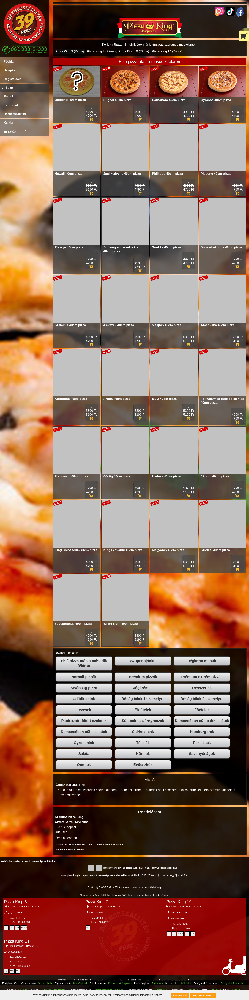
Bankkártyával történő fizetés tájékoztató (123, 868)
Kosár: (12, 131)
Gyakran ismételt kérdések (141, 895)
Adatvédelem (162, 895)
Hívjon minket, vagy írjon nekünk (171, 875)
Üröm (24, 927)
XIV (12, 971)
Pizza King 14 (16, 941)
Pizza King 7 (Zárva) (101, 51)
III (11, 927)
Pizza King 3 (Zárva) (69, 51)
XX (192, 933)
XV (17, 971)
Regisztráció (12, 79)
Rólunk (9, 96)
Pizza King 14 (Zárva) (167, 51)
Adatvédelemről (203, 995)
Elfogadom (179, 995)
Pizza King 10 (179, 901)
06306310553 (177, 918)
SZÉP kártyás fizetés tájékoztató (161, 868)
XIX (187, 933)
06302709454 (96, 912)
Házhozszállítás (15, 114)
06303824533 (15, 952)
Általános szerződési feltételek (95, 895)
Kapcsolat (11, 105)
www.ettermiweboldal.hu (135, 887)
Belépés (9, 70)
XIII (17, 927)
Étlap (9, 87)
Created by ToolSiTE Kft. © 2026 (103, 887)
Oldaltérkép (155, 887)
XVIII (180, 933)
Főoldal (9, 61)
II (6, 927)
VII (87, 927)
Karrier (8, 122)
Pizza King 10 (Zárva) (134, 51)
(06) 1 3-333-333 (16, 912)
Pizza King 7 (96, 901)
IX (169, 933)
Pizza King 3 (15, 901)
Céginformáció (119, 895)
